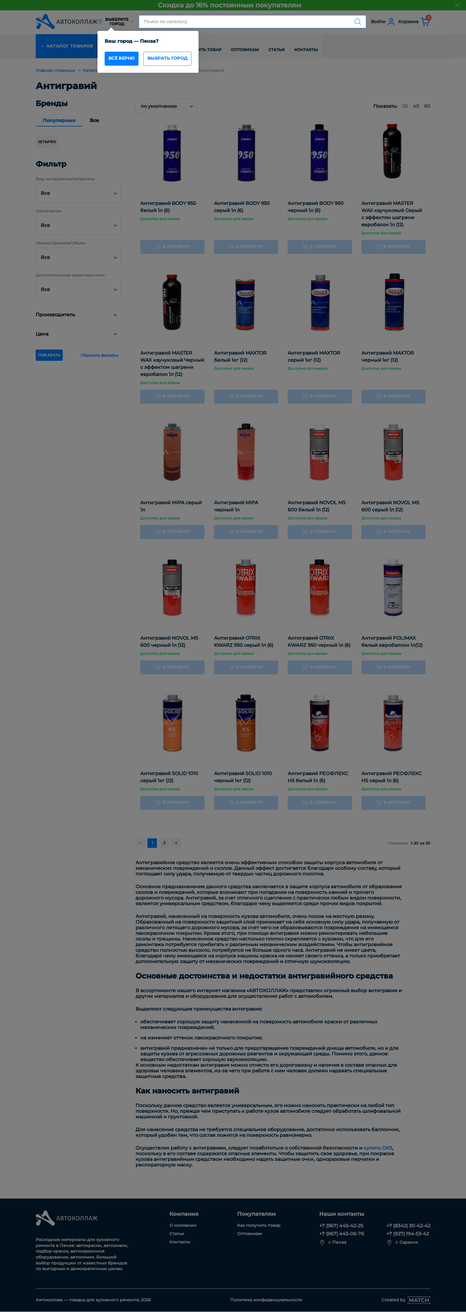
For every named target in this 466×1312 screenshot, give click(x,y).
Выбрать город (174, 59)
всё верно (123, 59)
